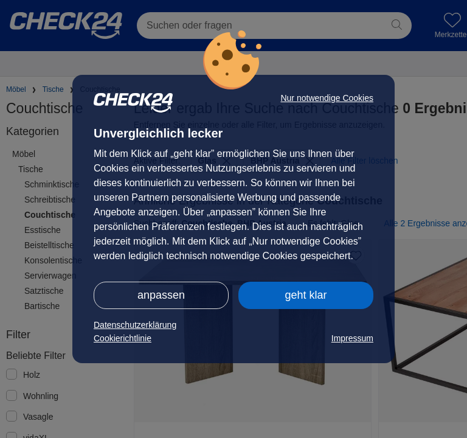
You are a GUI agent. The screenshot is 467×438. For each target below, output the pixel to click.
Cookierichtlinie (122, 338)
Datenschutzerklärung (135, 325)
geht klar (306, 295)
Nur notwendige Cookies (326, 98)
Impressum (352, 338)
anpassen (161, 295)
